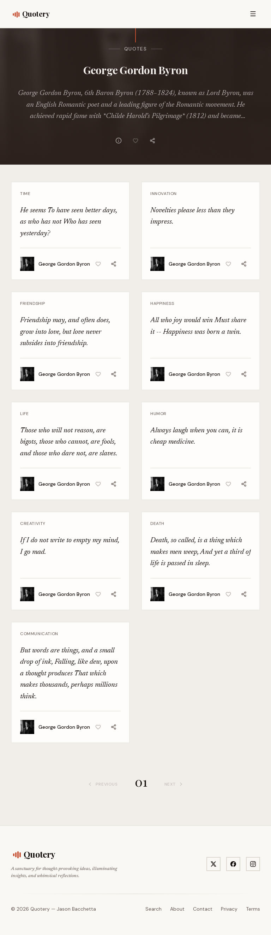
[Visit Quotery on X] (213, 864)
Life (24, 413)
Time (25, 193)
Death (157, 523)
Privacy (229, 909)
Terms (253, 909)
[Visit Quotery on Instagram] (253, 864)
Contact (202, 909)
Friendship (32, 303)
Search (153, 909)
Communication (39, 634)
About (177, 909)
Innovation (163, 193)
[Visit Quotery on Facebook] (233, 864)
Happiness (162, 303)
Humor (158, 413)
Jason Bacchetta (76, 909)
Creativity (33, 523)
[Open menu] (253, 14)
